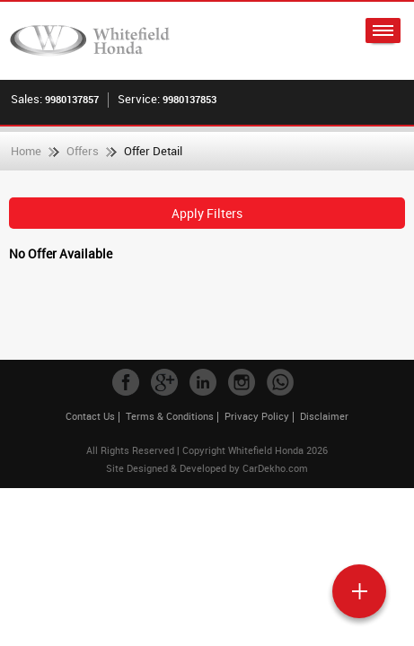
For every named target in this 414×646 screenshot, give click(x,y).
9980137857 (72, 99)
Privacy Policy (257, 416)
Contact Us (90, 416)
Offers (82, 151)
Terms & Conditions (170, 416)
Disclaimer (324, 416)
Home (26, 151)
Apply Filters (207, 213)
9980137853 (189, 99)
